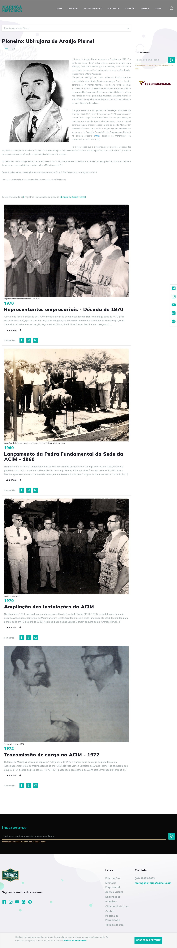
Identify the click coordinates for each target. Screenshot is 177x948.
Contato (110, 911)
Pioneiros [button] (145, 8)
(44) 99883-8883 (145, 878)
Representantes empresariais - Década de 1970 (63, 309)
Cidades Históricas (117, 906)
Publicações (112, 878)
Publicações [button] (72, 8)
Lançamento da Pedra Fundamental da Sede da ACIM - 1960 (63, 456)
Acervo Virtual (114, 892)
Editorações (112, 896)
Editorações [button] (130, 8)
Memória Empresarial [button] (93, 8)
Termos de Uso (114, 924)
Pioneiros (111, 901)
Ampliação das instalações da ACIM (49, 607)
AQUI (97, 136)
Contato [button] (158, 8)
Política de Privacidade (112, 917)
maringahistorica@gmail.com (153, 883)
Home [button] (59, 8)
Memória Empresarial (112, 885)
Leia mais (14, 330)
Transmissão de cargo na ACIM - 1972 (51, 755)
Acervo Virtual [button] (113, 8)
